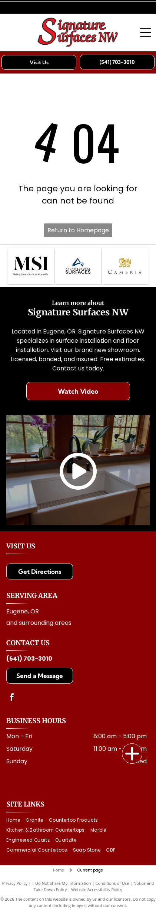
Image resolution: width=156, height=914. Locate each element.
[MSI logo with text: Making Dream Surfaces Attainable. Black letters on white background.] (30, 265)
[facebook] (11, 698)
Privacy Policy (15, 883)
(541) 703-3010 (29, 658)
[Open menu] (145, 32)
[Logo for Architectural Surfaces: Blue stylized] (78, 265)
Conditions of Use (112, 883)
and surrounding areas (39, 623)
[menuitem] (16, 820)
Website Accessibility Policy (96, 889)
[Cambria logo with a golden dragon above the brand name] (125, 265)
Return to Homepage (78, 230)
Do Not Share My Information (63, 883)
